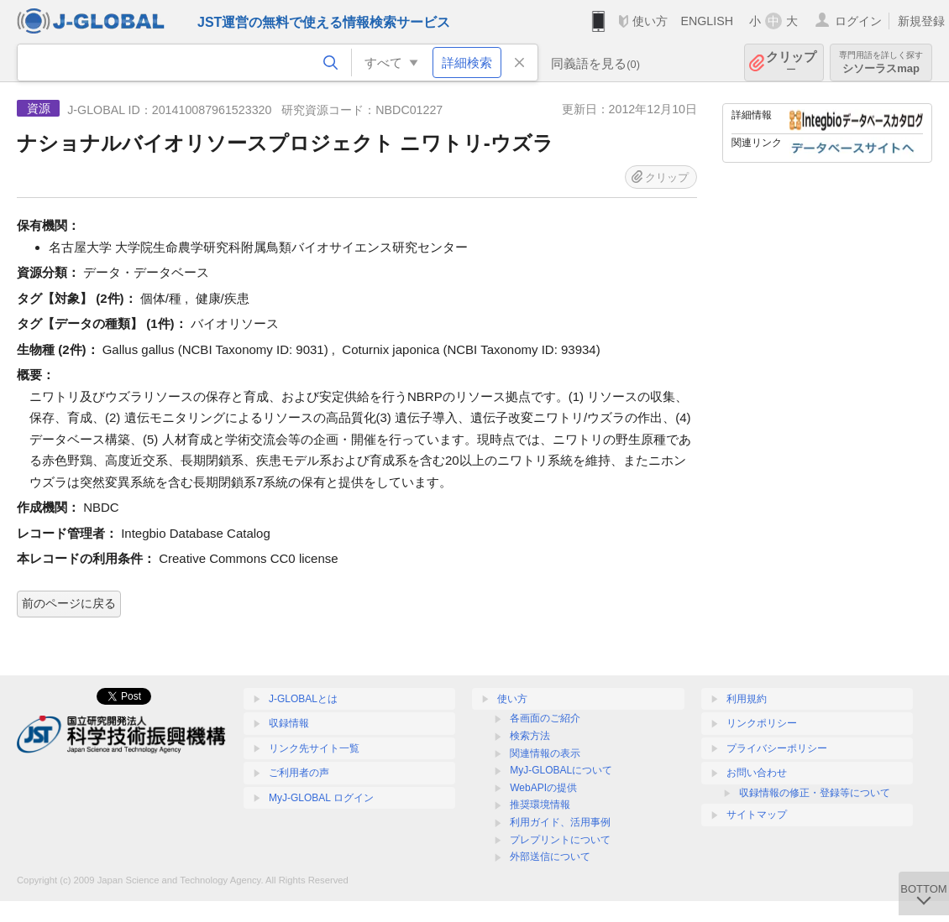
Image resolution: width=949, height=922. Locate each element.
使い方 (650, 21)
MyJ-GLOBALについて (561, 770)
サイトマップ (756, 814)
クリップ (791, 62)
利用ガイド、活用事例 (560, 822)
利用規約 (746, 699)
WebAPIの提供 (543, 788)
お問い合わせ (756, 773)
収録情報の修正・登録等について (814, 793)
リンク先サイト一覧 (314, 748)
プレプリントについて (560, 840)
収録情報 (289, 723)
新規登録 (921, 21)
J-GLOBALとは (303, 699)
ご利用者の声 (299, 773)
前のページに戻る (69, 603)
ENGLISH (706, 21)
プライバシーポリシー (776, 748)
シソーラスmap (881, 62)
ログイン (858, 21)
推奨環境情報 (540, 804)
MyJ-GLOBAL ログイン (321, 798)
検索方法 (530, 736)
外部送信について (550, 856)
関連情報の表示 (545, 753)
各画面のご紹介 (545, 718)
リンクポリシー (761, 723)
